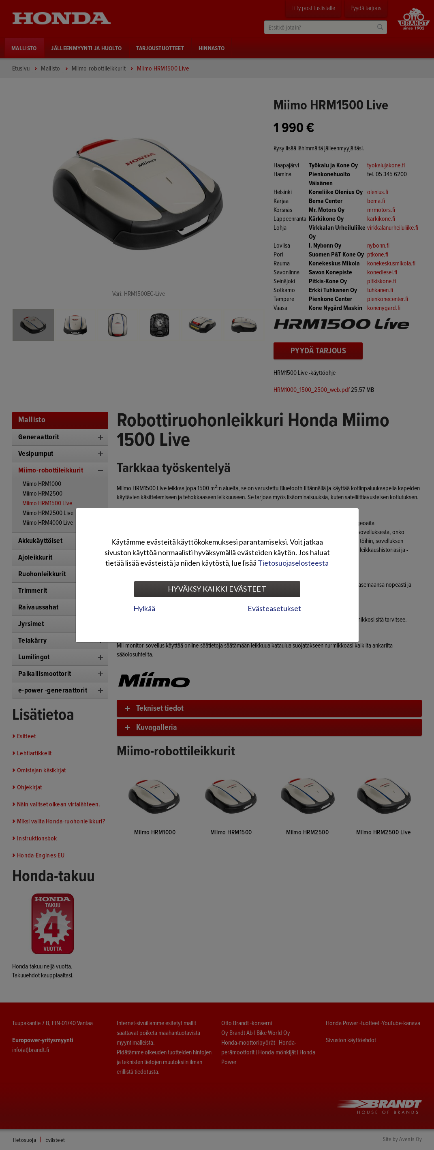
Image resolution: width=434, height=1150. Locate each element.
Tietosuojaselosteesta (293, 562)
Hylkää (144, 608)
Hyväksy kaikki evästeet (217, 588)
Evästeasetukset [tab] (274, 608)
